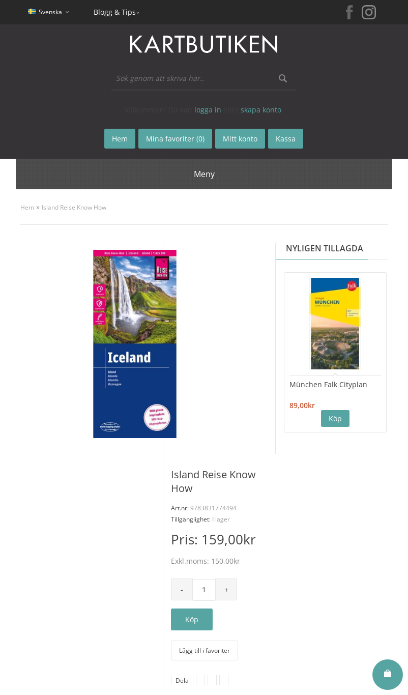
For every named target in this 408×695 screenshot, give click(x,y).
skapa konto (261, 109)
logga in (207, 109)
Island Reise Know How (74, 207)
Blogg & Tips (115, 12)
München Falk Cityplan (328, 384)
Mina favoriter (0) (175, 138)
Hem (27, 207)
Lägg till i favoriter (204, 650)
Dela (182, 680)
